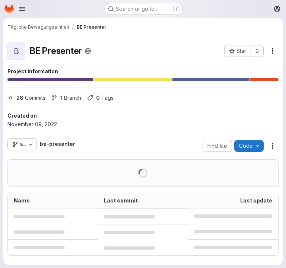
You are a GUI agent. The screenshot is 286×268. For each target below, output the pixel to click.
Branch (66, 98)
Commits (26, 98)
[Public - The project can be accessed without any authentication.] (88, 51)
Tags (100, 98)
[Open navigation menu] (22, 9)
